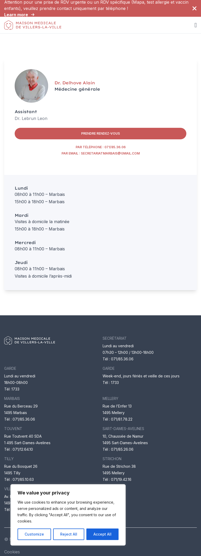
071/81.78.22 (121, 419)
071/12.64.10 (23, 449)
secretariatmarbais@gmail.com (110, 153)
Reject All (68, 534)
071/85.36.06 (115, 147)
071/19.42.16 (121, 479)
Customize (34, 534)
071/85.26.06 (122, 449)
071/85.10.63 (23, 479)
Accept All (102, 534)
